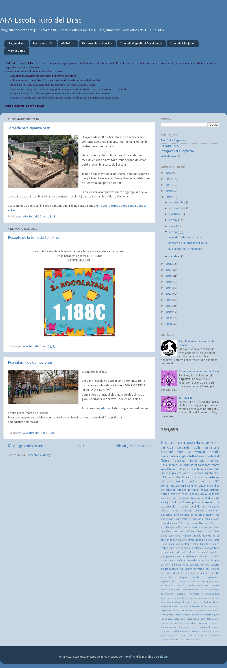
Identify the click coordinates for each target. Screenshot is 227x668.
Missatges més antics (133, 446)
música (205, 481)
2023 (169, 173)
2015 (169, 282)
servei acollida (190, 506)
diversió (181, 552)
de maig (174, 220)
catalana (205, 590)
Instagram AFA (170, 145)
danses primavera (191, 598)
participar (174, 519)
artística (180, 585)
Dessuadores (169, 465)
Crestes (168, 442)
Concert (214, 461)
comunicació (195, 594)
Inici (81, 446)
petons (193, 623)
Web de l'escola (170, 156)
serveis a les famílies (206, 569)
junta (195, 536)
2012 (169, 300)
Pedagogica (207, 581)
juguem (215, 615)
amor (171, 544)
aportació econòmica (181, 527)
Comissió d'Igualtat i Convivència (141, 43)
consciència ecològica (189, 548)
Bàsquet (203, 523)
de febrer (175, 256)
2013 (169, 293)
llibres (205, 502)
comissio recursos (179, 594)
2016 (169, 275)
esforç (177, 606)
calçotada (197, 469)
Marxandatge (17, 51)
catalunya (214, 590)
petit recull (106, 408)
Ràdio (164, 544)
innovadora (205, 615)
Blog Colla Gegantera (174, 140)
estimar (204, 606)
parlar (216, 619)
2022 (169, 179)
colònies (165, 594)
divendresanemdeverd (171, 602)
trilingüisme (167, 640)
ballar (196, 544)
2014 (169, 288)
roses (185, 494)
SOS (181, 465)
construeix (178, 531)
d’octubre (175, 214)
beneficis (166, 531)
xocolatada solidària (174, 469)
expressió (178, 611)
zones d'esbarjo (193, 640)
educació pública (208, 552)
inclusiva (195, 615)
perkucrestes (181, 623)
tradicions (193, 635)
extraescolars (191, 442)
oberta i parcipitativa (203, 619)
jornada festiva (198, 490)
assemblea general (195, 498)
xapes (198, 540)
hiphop (187, 536)
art (195, 527)
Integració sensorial (189, 581)
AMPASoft (67, 43)
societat (214, 573)
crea (201, 515)
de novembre (177, 208)
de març (174, 232)
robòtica (195, 631)
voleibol (196, 577)
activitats (212, 443)
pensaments (167, 623)
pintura (205, 565)
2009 (169, 318)
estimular (214, 606)
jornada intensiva (198, 560)
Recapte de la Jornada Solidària (33, 238)
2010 (169, 311)
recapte (173, 569)
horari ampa (168, 560)
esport (198, 556)
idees (177, 615)
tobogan (182, 577)
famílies (181, 490)
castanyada (212, 469)
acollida (180, 461)
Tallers (165, 461)
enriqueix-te (167, 606)
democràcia (167, 552)
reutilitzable (178, 631)
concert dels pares (185, 515)
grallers (176, 473)
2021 (169, 185)
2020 (169, 191)
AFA (216, 481)
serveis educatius (172, 573)
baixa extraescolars (208, 527)
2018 (169, 264)
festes (197, 611)
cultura (215, 594)
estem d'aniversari (190, 606)
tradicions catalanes (209, 635)
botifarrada (197, 461)
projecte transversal (200, 627)
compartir (200, 510)
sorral (191, 540)
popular (173, 627)
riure (187, 631)
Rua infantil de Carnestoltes (30, 363)
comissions (168, 485)
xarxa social (179, 640)
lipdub (164, 619)
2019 (169, 197)
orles (169, 540)
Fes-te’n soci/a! (43, 43)
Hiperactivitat (212, 577)
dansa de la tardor (170, 598)
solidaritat (212, 456)
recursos (215, 627)
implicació (185, 615)
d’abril (173, 226)
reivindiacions (169, 523)
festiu (206, 556)
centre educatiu (182, 510)
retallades (166, 631)
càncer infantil (185, 485)
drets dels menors (191, 602)
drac (191, 552)
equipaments (168, 556)
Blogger (164, 656)
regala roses (212, 519)
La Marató (196, 452)
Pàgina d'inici (17, 43)
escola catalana (185, 556)
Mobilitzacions (185, 477)
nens (185, 565)
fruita (163, 615)
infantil (182, 560)
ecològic (205, 602)
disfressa (190, 531)
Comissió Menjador (182, 43)
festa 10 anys (205, 531)
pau (197, 565)
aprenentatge (183, 544)
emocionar (214, 602)
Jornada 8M (186, 397)
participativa (180, 540)
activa (172, 585)
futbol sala (196, 456)
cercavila (183, 447)
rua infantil (186, 569)
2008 (169, 324)
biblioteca (205, 544)
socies (183, 635)
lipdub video (173, 619)
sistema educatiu (197, 573)
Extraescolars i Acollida (97, 43)
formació (214, 556)
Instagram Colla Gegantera (177, 151)
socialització (173, 635)
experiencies (167, 611)
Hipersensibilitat (169, 581)
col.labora (204, 465)
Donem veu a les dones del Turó (199, 371)
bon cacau (176, 590)
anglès (183, 456)
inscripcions (193, 502)
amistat (177, 498)
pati (192, 565)
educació (166, 481)
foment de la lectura (209, 611)
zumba (209, 473)
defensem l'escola (210, 598)
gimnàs (171, 615)
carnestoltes (211, 477)
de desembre (177, 202)
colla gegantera (206, 447)
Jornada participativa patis (29, 128)
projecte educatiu (192, 519)
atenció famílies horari (198, 585)
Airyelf (128, 656)
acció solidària (209, 494)
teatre (215, 465)
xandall (194, 494)
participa (167, 447)
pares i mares (193, 473)
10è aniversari (188, 523)
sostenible (167, 577)
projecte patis (172, 452)
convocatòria (212, 548)
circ (172, 548)
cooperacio (206, 594)
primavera (183, 627)
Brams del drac (210, 540)
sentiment (206, 631)
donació (179, 502)
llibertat (176, 565)
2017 (169, 269)
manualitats (186, 619)
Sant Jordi (190, 465)
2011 (169, 306)
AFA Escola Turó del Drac (41, 21)
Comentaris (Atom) (38, 455)
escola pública (186, 481)
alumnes (166, 498)
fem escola (188, 611)
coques (165, 473)
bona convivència (190, 590)
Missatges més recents (27, 446)
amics (198, 477)
